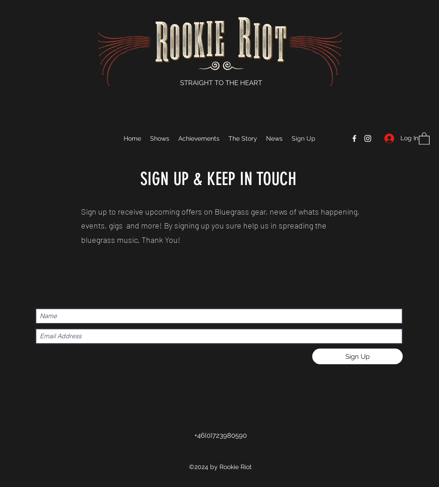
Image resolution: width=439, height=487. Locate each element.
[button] (424, 138)
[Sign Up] (357, 356)
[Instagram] (367, 138)
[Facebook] (354, 138)
